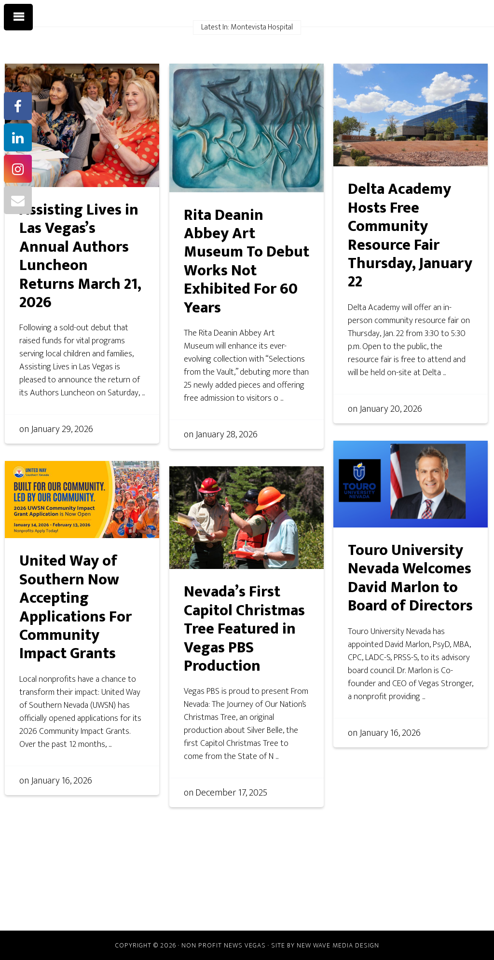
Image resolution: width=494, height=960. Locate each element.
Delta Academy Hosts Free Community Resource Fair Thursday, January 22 (410, 235)
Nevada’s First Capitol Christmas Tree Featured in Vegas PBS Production (244, 629)
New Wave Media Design (338, 945)
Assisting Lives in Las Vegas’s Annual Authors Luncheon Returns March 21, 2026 (80, 256)
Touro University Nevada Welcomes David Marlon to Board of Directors (410, 578)
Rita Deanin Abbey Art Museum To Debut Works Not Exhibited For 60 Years (246, 262)
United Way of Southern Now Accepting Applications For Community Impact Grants (75, 607)
